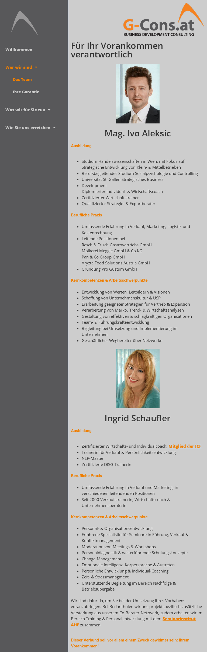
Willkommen (18, 49)
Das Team (22, 79)
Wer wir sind (21, 67)
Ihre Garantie (26, 91)
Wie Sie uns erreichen (30, 127)
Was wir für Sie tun (27, 110)
